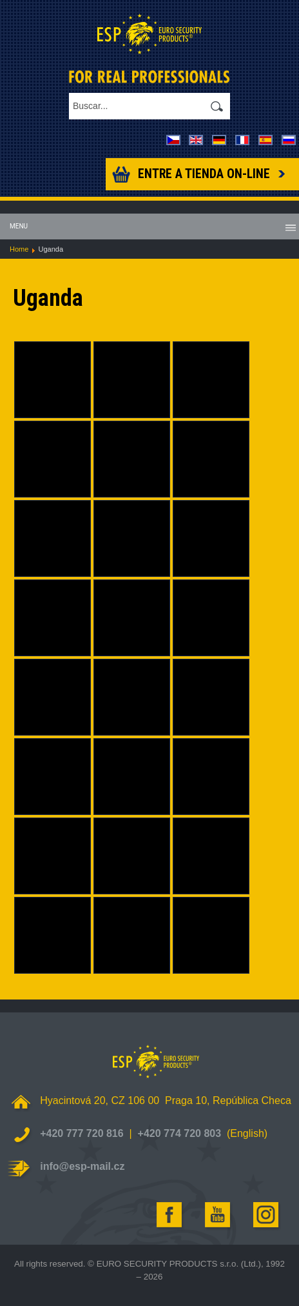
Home (19, 249)
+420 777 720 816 (81, 1133)
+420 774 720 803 (179, 1133)
